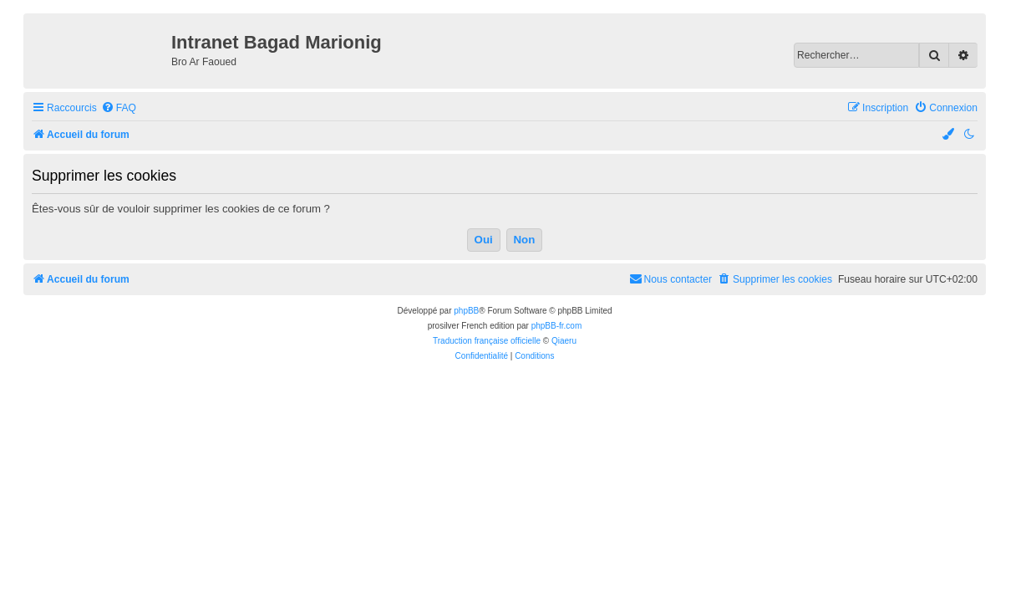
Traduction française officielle (487, 340)
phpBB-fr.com (556, 325)
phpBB (466, 310)
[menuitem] (118, 108)
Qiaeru (563, 340)
